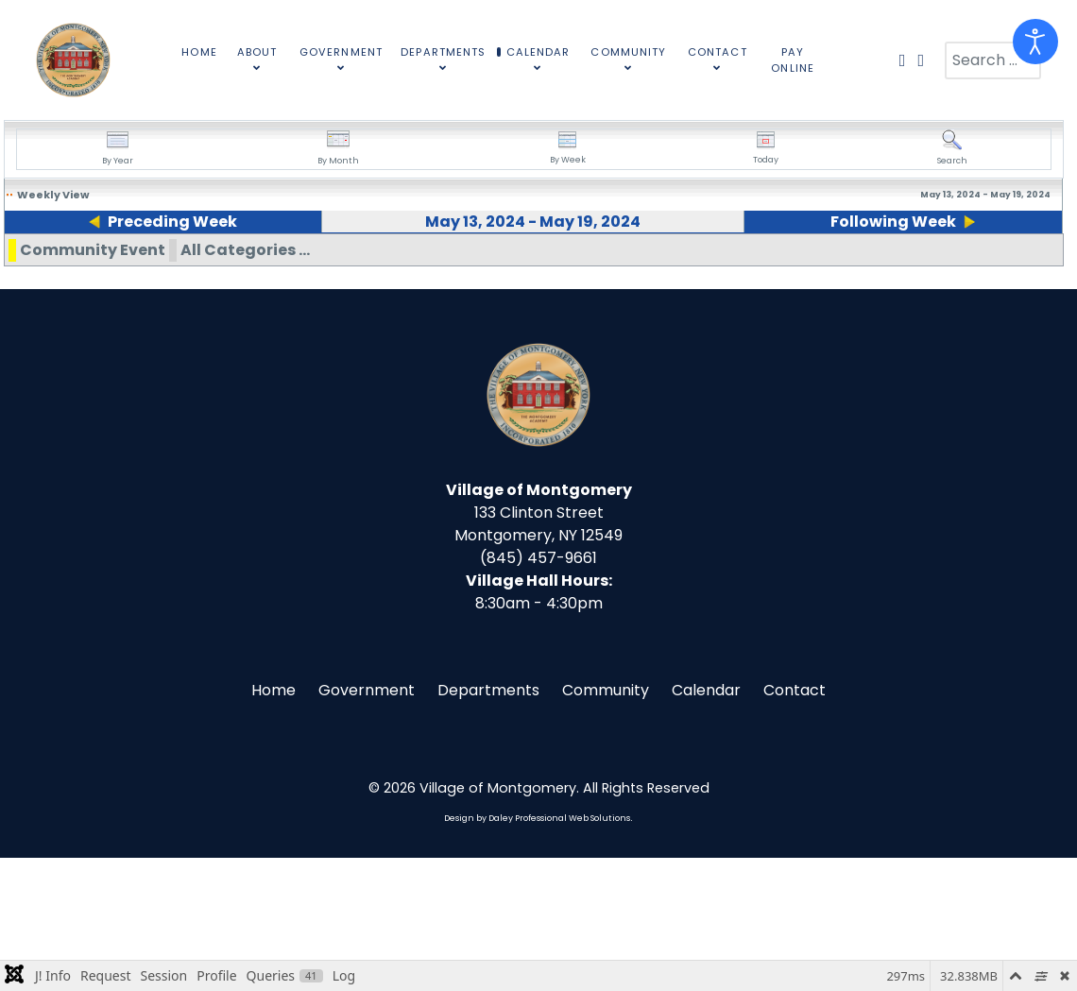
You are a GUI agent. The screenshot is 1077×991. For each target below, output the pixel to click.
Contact (794, 823)
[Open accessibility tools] (1035, 41)
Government (366, 823)
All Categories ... (245, 383)
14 (162, 265)
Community (605, 823)
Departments (488, 823)
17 (615, 265)
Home (273, 823)
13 (10, 265)
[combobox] (993, 60)
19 (917, 265)
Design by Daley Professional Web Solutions (537, 951)
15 (313, 265)
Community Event (92, 383)
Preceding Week (165, 221)
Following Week (900, 221)
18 (767, 265)
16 (464, 265)
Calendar (706, 823)
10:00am (823, 319)
